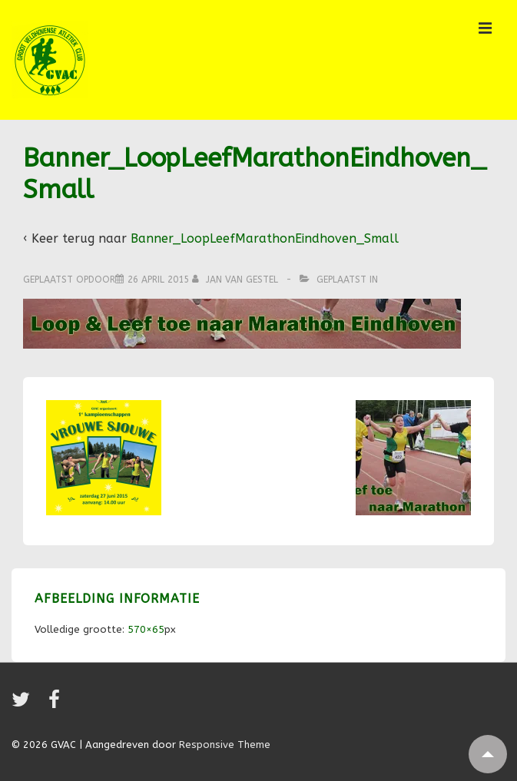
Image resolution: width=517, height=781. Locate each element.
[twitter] (24, 704)
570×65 (146, 629)
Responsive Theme (224, 744)
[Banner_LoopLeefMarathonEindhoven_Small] (158, 279)
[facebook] (56, 704)
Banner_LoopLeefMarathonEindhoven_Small (265, 238)
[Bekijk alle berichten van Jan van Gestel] (236, 279)
